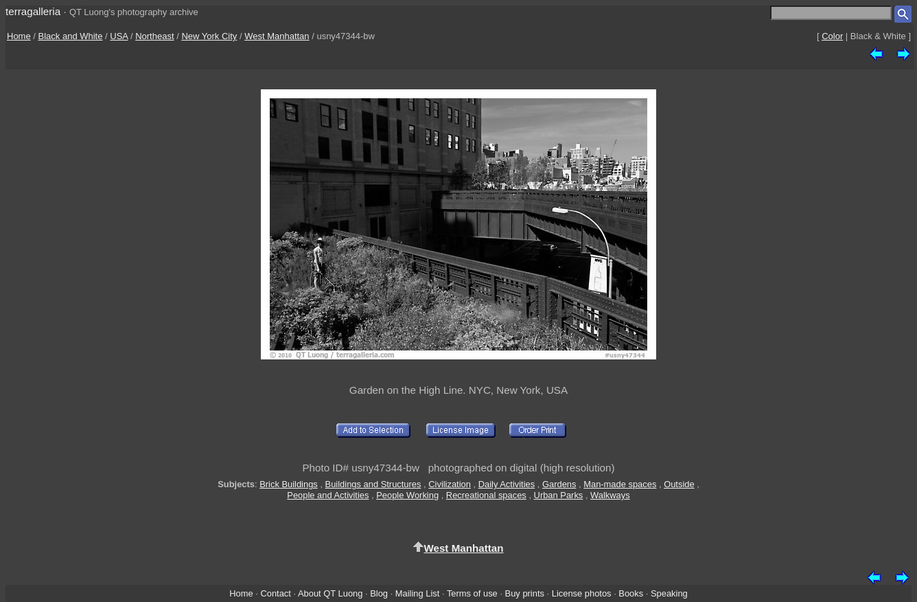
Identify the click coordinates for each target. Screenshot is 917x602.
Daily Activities (506, 484)
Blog (379, 593)
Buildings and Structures (373, 484)
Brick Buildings (288, 484)
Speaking (669, 593)
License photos (582, 593)
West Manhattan (276, 36)
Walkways (610, 495)
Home (19, 36)
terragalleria (32, 11)
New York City (209, 36)
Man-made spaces (619, 484)
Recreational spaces (486, 495)
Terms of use (472, 593)
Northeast (154, 36)
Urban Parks (558, 495)
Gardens (559, 484)
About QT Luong (330, 593)
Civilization (449, 484)
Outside (679, 484)
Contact (275, 593)
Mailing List (417, 593)
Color (832, 36)
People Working (407, 495)
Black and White (70, 36)
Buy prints (524, 593)
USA (119, 36)
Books (630, 593)
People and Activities (328, 495)
